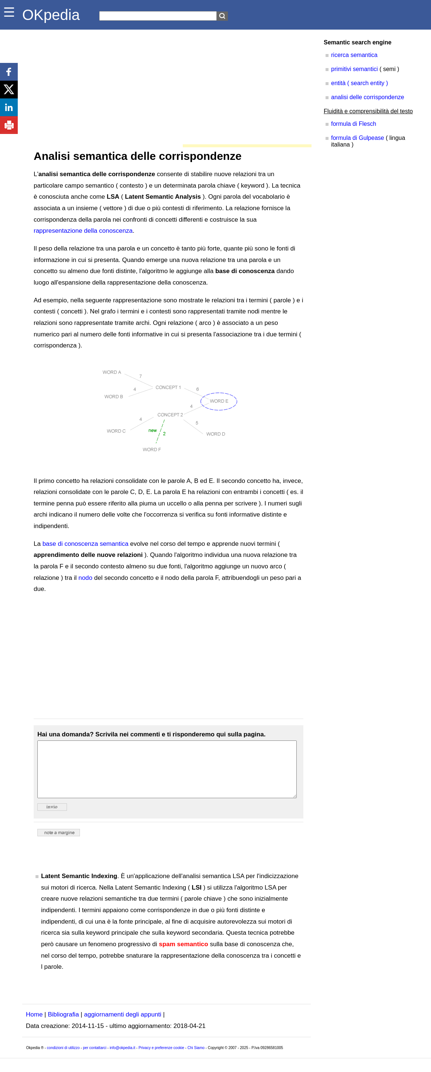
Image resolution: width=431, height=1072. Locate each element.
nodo (85, 577)
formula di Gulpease (357, 138)
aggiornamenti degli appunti (122, 1025)
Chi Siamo (196, 1059)
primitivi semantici (354, 69)
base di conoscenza (70, 543)
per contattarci (94, 1059)
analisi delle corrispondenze (367, 97)
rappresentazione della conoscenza (83, 230)
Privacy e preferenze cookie (161, 1059)
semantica (114, 543)
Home (34, 1025)
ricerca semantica (354, 55)
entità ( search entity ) (359, 83)
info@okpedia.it (122, 1059)
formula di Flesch (353, 124)
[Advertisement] (166, 85)
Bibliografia (63, 1025)
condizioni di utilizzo (63, 1059)
